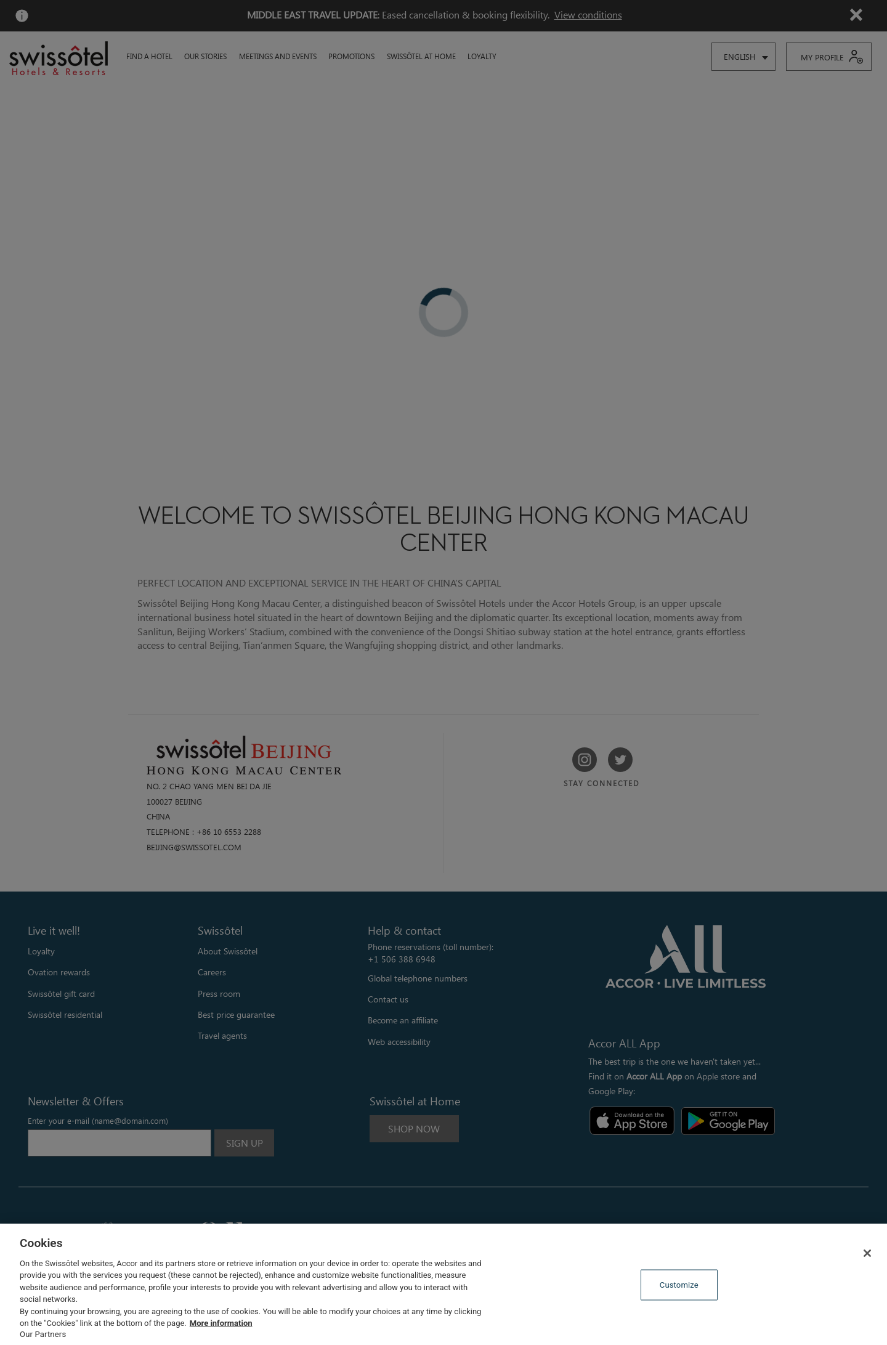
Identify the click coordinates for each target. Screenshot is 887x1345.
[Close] (867, 1253)
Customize (679, 1285)
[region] (443, 1284)
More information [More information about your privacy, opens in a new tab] (221, 1323)
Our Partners (43, 1334)
